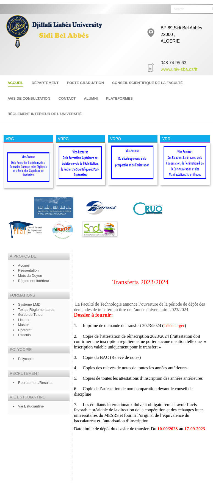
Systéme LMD (29, 304)
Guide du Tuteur (31, 314)
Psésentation (28, 270)
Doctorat (25, 330)
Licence (24, 320)
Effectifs (24, 335)
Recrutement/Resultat (35, 383)
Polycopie (26, 359)
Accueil (24, 265)
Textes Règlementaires (36, 310)
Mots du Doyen (30, 275)
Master (23, 325)
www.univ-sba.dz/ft (179, 69)
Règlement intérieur (34, 281)
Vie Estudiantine (31, 406)
